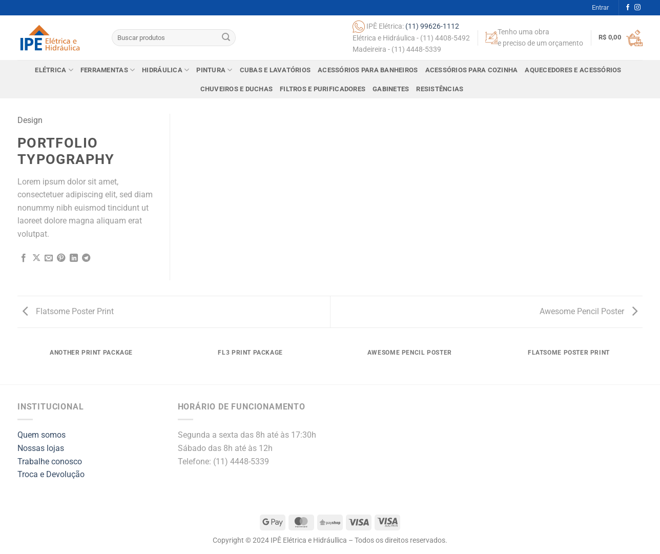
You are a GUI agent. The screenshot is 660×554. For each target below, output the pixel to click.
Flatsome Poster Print (68, 311)
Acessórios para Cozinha (471, 70)
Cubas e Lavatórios (275, 70)
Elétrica (54, 70)
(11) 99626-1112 (432, 26)
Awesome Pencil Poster (588, 311)
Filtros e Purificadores (322, 89)
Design (30, 120)
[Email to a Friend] (49, 258)
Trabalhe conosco (49, 461)
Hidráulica (165, 70)
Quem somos (41, 435)
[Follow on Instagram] (637, 7)
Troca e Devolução (51, 474)
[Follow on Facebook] (628, 7)
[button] (600, 7)
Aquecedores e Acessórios (573, 70)
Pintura (214, 70)
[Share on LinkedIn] (74, 258)
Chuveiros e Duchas (236, 89)
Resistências (439, 89)
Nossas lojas (40, 448)
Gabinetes (391, 89)
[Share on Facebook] (23, 258)
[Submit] (226, 38)
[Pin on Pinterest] (61, 258)
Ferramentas (107, 70)
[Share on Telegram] (86, 258)
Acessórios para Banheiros (368, 70)
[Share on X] (36, 258)
